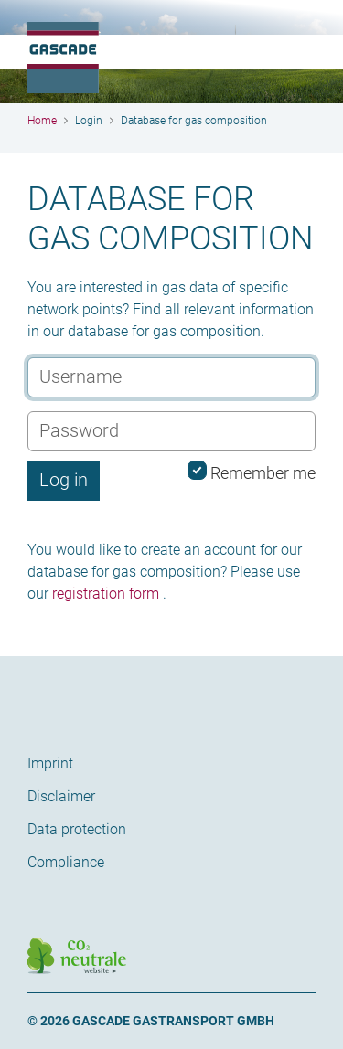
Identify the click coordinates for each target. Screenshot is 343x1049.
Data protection (76, 829)
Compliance (65, 862)
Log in (63, 480)
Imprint (50, 763)
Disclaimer (61, 796)
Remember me (252, 471)
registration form (105, 593)
